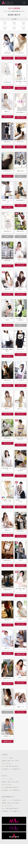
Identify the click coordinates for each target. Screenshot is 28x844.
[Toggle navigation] (24, 2)
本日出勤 (14, 19)
